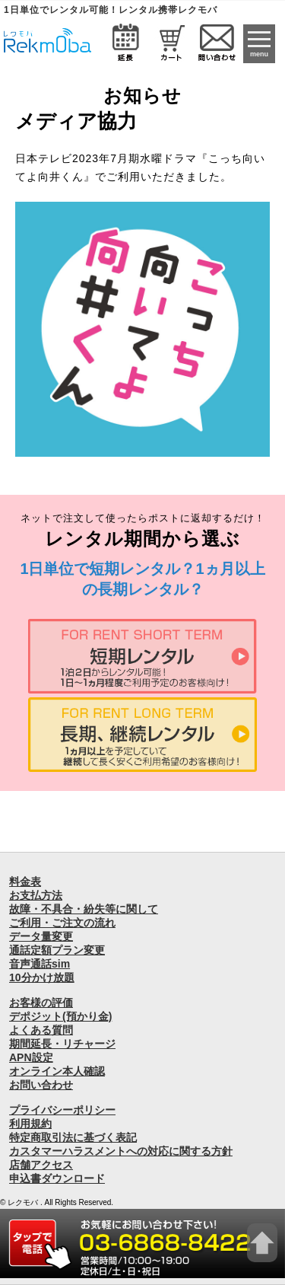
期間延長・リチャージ (62, 1044)
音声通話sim (39, 964)
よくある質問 (41, 1030)
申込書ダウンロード (57, 1178)
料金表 (25, 881)
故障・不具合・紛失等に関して (83, 909)
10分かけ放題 (41, 977)
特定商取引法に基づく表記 (73, 1137)
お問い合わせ (41, 1085)
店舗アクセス (41, 1165)
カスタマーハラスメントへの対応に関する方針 (121, 1151)
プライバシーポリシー (62, 1110)
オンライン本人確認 (57, 1071)
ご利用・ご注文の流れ (62, 923)
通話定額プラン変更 (57, 950)
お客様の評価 (41, 1002)
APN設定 (31, 1057)
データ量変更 (41, 936)
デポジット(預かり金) (60, 1016)
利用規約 (30, 1124)
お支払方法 (35, 895)
